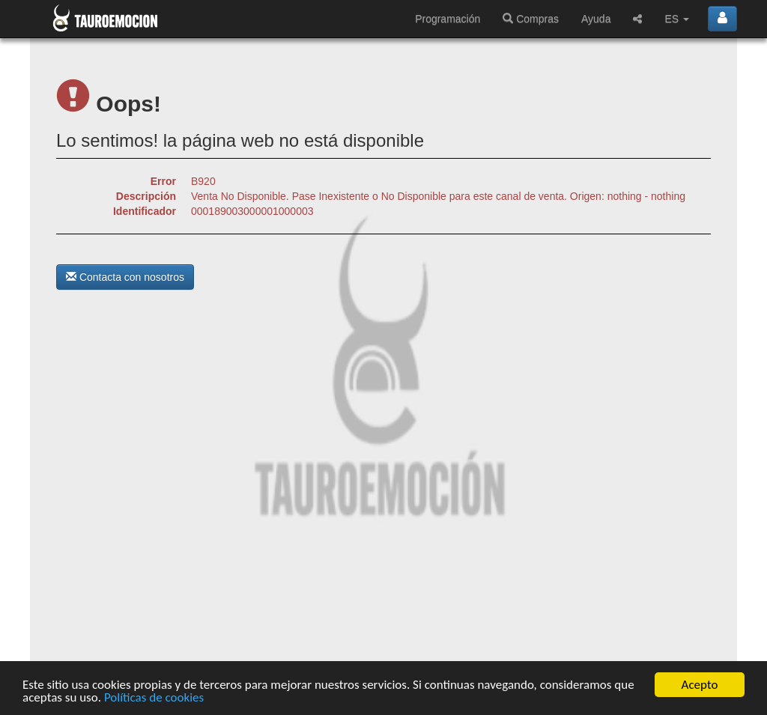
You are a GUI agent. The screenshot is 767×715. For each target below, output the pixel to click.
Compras (531, 19)
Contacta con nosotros (125, 277)
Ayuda (595, 19)
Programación (447, 19)
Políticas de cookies (154, 698)
